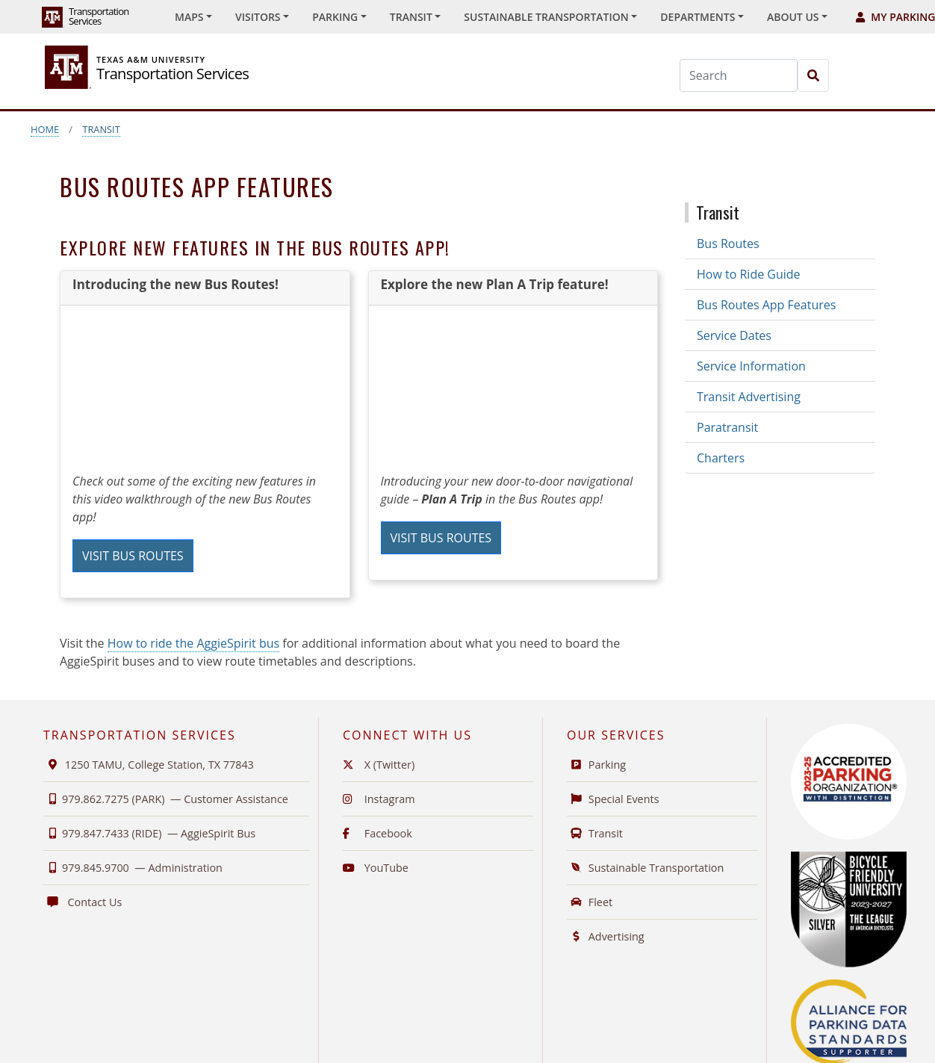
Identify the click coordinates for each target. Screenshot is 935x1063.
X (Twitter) (378, 764)
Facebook (377, 833)
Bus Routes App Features (766, 305)
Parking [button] (335, 17)
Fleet (589, 902)
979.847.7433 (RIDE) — (149, 833)
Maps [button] (189, 17)
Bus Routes (728, 243)
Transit (100, 129)
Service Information (751, 366)
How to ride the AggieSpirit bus (193, 643)
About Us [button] (793, 17)
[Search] (739, 75)
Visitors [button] (258, 17)
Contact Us (82, 902)
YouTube (376, 868)
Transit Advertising (749, 396)
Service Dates (734, 335)
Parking (596, 764)
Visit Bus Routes (133, 556)
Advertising (605, 936)
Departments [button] (697, 17)
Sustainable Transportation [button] (546, 17)
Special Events (613, 799)
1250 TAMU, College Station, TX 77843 (148, 764)
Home (45, 129)
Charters (721, 458)
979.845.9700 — (133, 868)
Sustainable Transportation (645, 868)
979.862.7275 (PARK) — (165, 799)
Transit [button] (411, 17)
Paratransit (727, 427)
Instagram (379, 799)
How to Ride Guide (749, 274)
